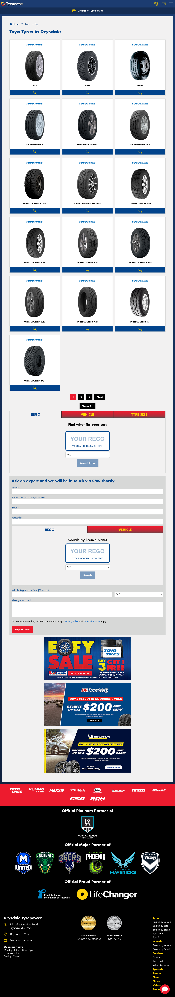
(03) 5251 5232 (19, 934)
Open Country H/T (140, 322)
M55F (87, 85)
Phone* (28, 497)
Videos (157, 985)
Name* (15, 487)
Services (158, 953)
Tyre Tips (157, 937)
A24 (35, 85)
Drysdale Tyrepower (87, 11)
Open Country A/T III (34, 203)
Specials (158, 969)
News (156, 981)
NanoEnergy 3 (34, 144)
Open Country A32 (87, 262)
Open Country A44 (87, 322)
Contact (157, 973)
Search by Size (160, 925)
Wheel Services (161, 965)
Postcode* (17, 517)
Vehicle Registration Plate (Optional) (30, 590)
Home (14, 24)
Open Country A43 (34, 322)
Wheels (157, 941)
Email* (15, 507)
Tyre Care (158, 933)
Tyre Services (159, 961)
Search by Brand (161, 929)
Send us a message (20, 940)
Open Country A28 (34, 262)
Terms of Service (92, 621)
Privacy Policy (71, 621)
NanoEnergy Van (140, 144)
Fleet (156, 977)
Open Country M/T (34, 381)
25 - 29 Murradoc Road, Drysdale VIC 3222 (24, 926)
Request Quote (22, 629)
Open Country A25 (140, 203)
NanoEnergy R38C (87, 144)
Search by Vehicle (162, 921)
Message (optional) (21, 600)
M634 (140, 85)
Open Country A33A (140, 262)
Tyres (156, 918)
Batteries (157, 957)
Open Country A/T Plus (87, 203)
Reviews (158, 989)
